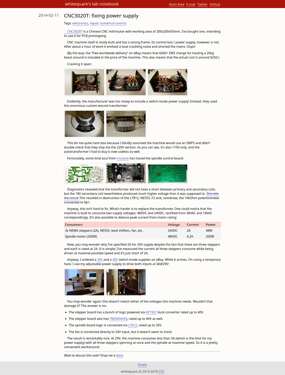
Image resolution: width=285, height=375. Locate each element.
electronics (80, 23)
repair (94, 23)
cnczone (123, 158)
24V (100, 259)
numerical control (113, 23)
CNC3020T (74, 31)
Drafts (142, 365)
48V (115, 259)
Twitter (202, 4)
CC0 (161, 371)
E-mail (190, 4)
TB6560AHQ (118, 318)
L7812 (132, 325)
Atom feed (176, 4)
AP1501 (151, 312)
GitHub (215, 4)
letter (119, 355)
